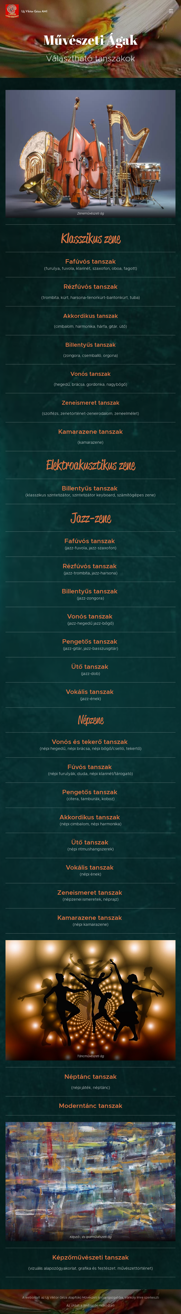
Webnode (90, 1305)
